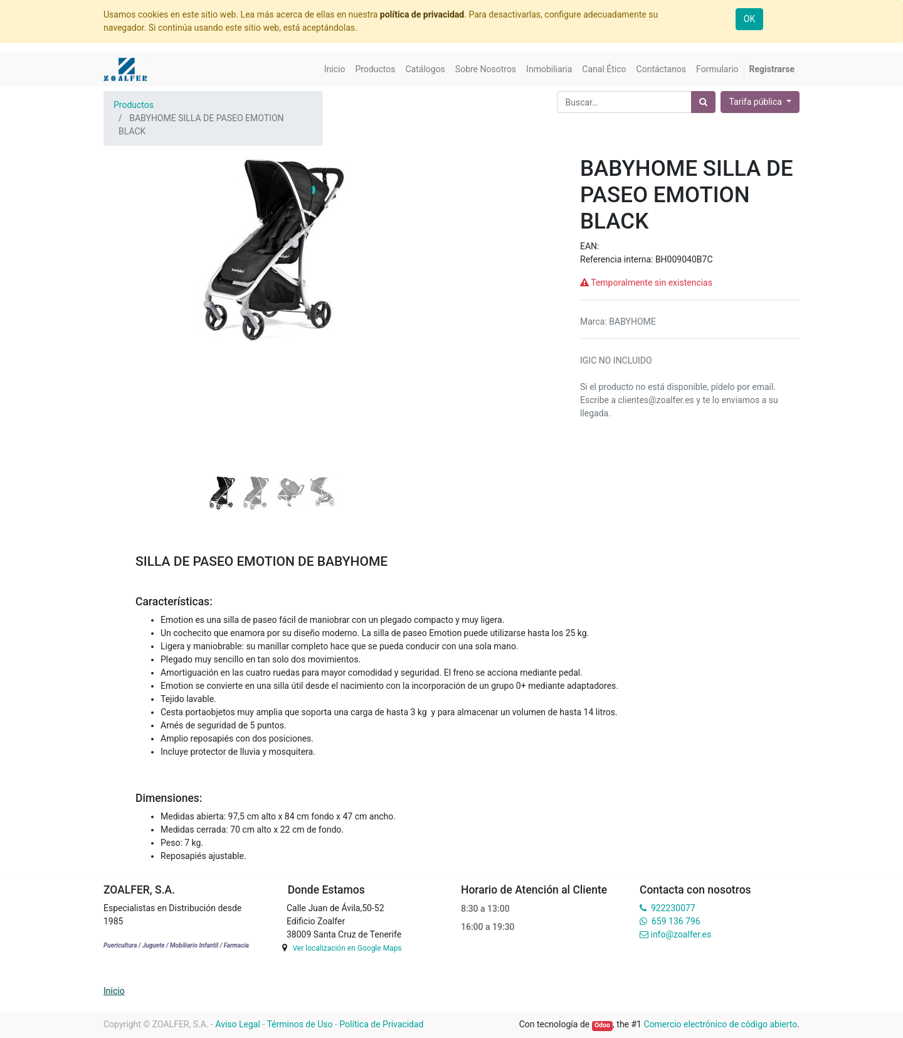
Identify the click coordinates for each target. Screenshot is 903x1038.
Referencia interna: (617, 259)
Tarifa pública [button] (756, 102)
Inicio (114, 991)
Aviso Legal (237, 1024)
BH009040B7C (684, 259)
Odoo (602, 1025)
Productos (134, 105)
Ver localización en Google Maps (346, 948)
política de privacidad (422, 14)
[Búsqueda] (703, 102)
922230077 (673, 908)
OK (749, 19)
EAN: (589, 246)
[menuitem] (335, 69)
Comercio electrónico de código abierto (720, 1024)
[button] (128, 281)
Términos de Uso (299, 1024)
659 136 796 (675, 921)
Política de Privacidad (381, 1024)
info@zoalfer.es (680, 934)
